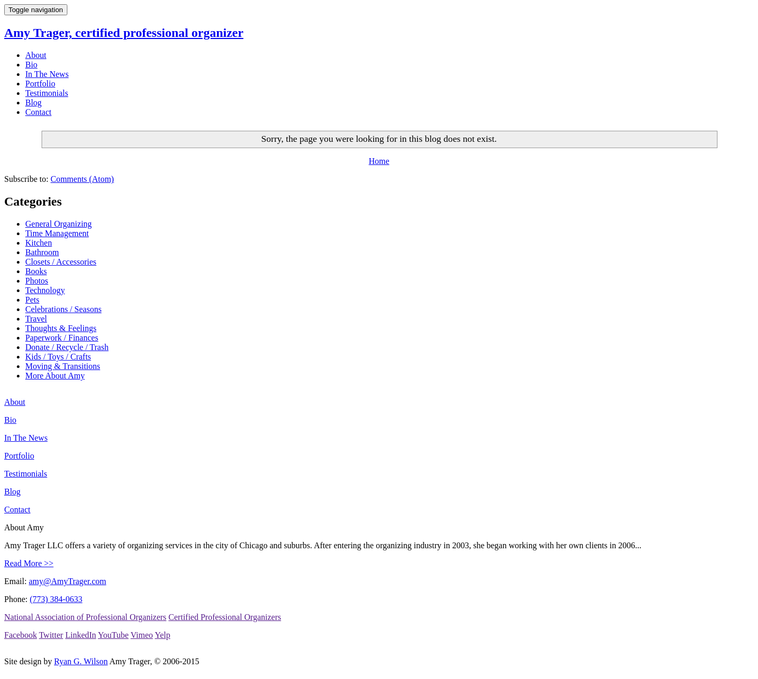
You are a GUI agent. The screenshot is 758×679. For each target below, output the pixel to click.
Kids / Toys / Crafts (58, 356)
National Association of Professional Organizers (85, 617)
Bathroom (42, 252)
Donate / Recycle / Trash (66, 347)
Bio (31, 64)
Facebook (20, 634)
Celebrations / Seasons (63, 309)
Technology (45, 290)
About (35, 55)
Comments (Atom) (82, 178)
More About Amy (55, 375)
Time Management (57, 233)
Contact (38, 112)
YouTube (113, 634)
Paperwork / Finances (61, 337)
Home (378, 161)
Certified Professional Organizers (224, 617)
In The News (46, 74)
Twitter (51, 634)
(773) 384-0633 (55, 599)
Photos (36, 280)
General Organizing (58, 223)
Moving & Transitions (62, 366)
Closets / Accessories (60, 261)
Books (36, 271)
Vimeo (142, 634)
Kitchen (38, 242)
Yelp (163, 634)
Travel (36, 318)
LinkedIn (80, 634)
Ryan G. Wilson (81, 661)
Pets (32, 299)
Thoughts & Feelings (60, 328)
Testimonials (46, 93)
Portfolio (40, 83)
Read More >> (29, 563)
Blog (33, 102)
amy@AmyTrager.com (67, 581)
